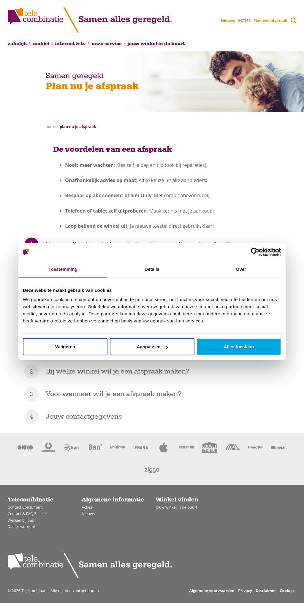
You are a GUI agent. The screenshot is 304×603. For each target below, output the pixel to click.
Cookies (287, 590)
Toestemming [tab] (62, 268)
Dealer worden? (22, 526)
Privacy (245, 590)
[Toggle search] (293, 20)
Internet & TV (70, 44)
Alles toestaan (239, 346)
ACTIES (244, 20)
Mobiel (41, 44)
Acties (87, 507)
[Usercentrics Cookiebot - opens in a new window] (255, 251)
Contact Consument (25, 507)
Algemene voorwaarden (211, 590)
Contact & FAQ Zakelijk (28, 513)
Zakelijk (17, 44)
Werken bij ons (21, 520)
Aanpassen (152, 346)
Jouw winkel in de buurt (156, 44)
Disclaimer (266, 590)
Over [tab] (241, 268)
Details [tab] (152, 268)
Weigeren (65, 346)
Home (51, 126)
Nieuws (228, 20)
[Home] (90, 20)
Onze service (107, 44)
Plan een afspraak (270, 20)
